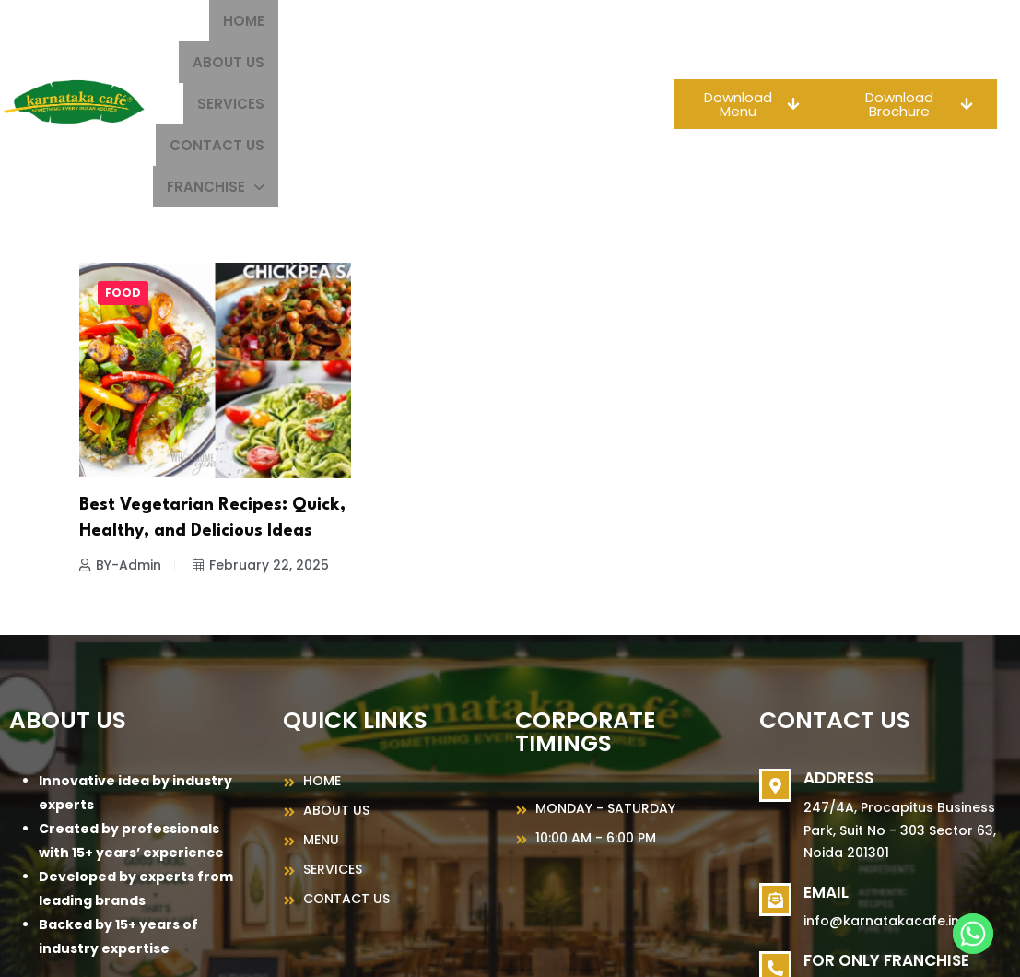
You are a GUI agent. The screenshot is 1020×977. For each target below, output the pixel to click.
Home (276, 20)
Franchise (565, 62)
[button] (564, 62)
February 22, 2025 (261, 440)
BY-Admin (120, 440)
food (123, 168)
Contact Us (566, 20)
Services (457, 20)
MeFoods (707, 946)
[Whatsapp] (973, 933)
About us (360, 20)
